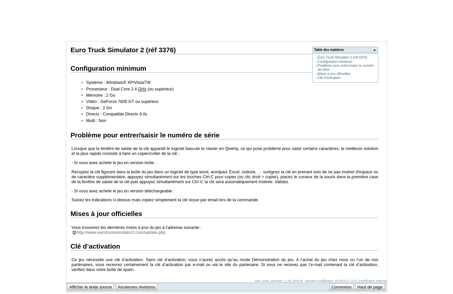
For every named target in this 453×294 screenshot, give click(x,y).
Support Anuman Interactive (352, 3)
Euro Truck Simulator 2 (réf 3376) (342, 57)
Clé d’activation (329, 78)
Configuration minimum (335, 61)
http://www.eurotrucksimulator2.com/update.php (121, 232)
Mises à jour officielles (334, 74)
